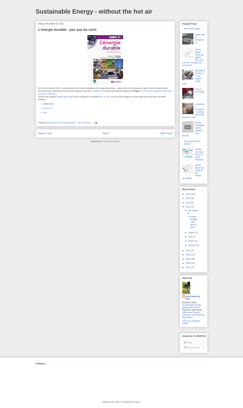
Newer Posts (45, 133)
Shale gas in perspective (200, 38)
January (192, 245)
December (193, 210)
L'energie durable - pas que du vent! (67, 30)
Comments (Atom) (111, 141)
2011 (188, 250)
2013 (188, 202)
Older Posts (166, 133)
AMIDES (97, 91)
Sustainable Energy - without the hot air (94, 11)
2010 (188, 254)
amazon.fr (47, 108)
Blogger (136, 402)
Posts (188, 342)
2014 (188, 198)
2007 (188, 267)
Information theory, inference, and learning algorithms (193, 315)
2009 (188, 259)
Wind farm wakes (192, 28)
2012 (188, 207)
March (191, 241)
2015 (188, 194)
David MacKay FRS (192, 297)
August (191, 232)
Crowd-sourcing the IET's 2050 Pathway (199, 154)
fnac (45, 112)
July (190, 236)
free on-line (105, 96)
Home (106, 133)
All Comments (192, 347)
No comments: (84, 123)
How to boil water (199, 90)
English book (62, 96)
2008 (188, 263)
